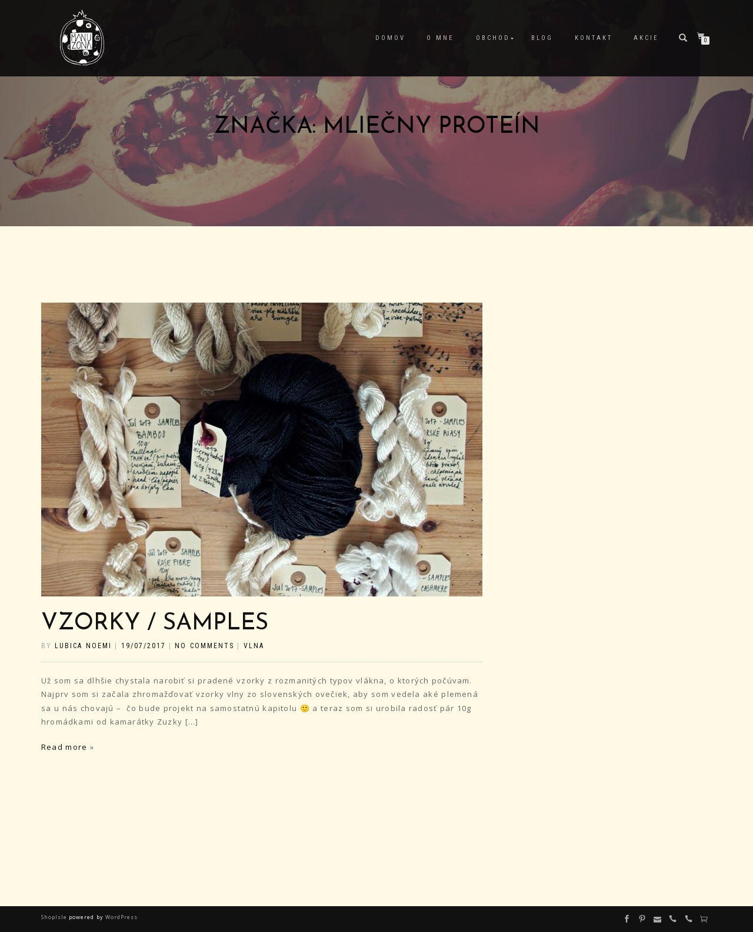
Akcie (646, 38)
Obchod (493, 38)
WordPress (121, 917)
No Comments (204, 646)
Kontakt (593, 38)
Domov (390, 38)
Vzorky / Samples (154, 623)
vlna (254, 646)
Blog (542, 38)
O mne (440, 38)
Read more (64, 747)
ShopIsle (55, 917)
